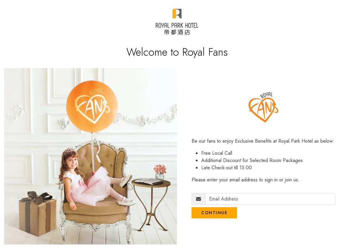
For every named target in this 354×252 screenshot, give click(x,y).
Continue (214, 213)
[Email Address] (270, 199)
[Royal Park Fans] (177, 21)
